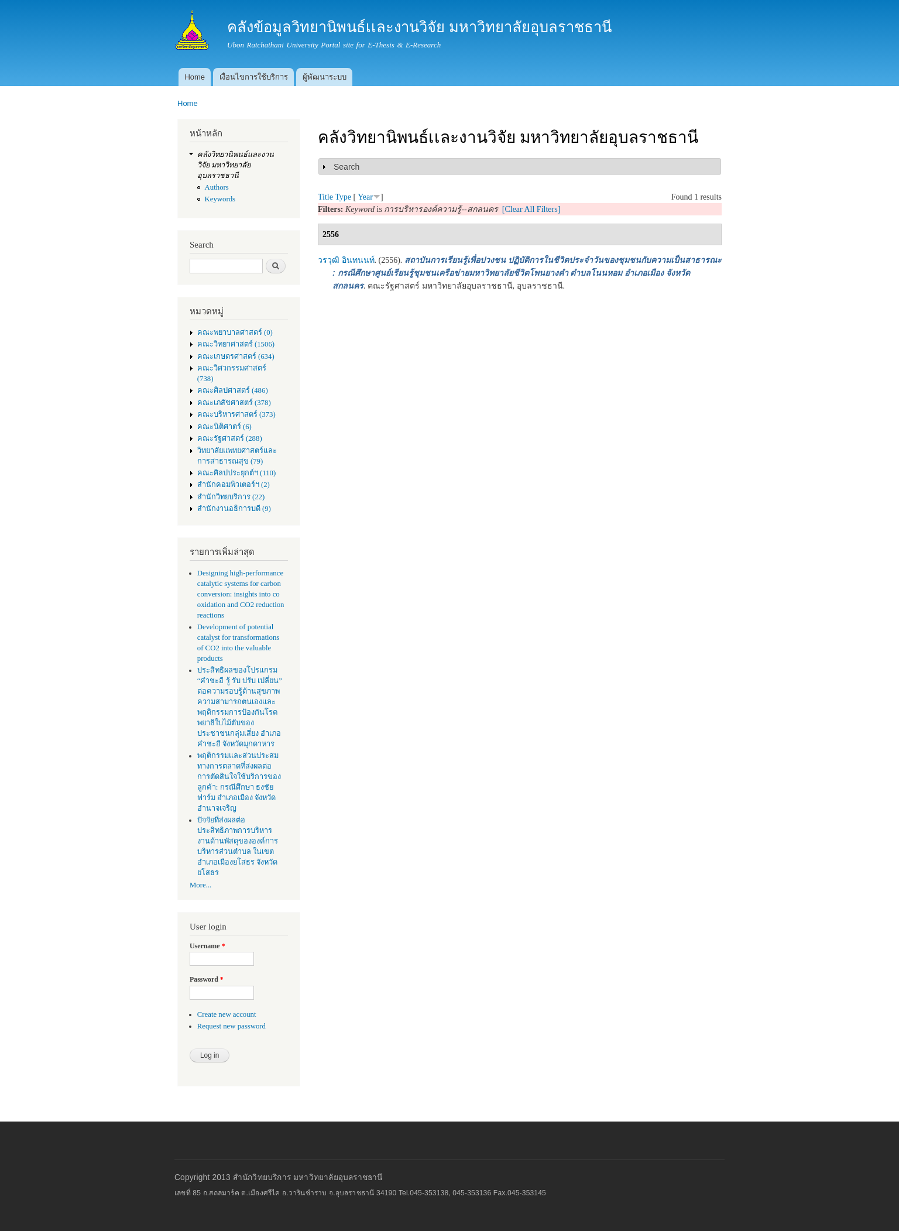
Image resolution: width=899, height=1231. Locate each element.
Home (194, 77)
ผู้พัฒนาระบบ (324, 77)
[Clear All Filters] (531, 209)
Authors (217, 187)
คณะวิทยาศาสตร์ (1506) (235, 344)
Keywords (220, 199)
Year (365, 197)
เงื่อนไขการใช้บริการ (253, 77)
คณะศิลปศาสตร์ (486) (232, 390)
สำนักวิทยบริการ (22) (231, 497)
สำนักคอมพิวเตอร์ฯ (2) (233, 485)
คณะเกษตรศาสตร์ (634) (235, 356)
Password (207, 979)
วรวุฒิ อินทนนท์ (346, 260)
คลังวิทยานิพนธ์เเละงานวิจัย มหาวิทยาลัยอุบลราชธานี (235, 165)
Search (346, 167)
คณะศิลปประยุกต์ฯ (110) (236, 473)
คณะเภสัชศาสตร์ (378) (234, 403)
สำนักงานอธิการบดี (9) (234, 509)
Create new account (226, 1014)
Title (325, 197)
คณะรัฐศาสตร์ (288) (229, 438)
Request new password (231, 1026)
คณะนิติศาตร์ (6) (224, 427)
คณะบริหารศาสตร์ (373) (236, 414)
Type (343, 197)
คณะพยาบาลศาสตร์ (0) (235, 332)
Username (207, 946)
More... (200, 885)
